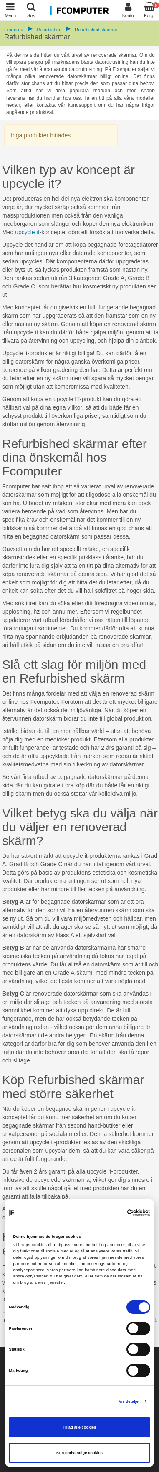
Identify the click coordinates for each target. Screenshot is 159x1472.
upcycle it (27, 232)
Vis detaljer (129, 1401)
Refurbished (49, 29)
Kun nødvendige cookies (79, 1453)
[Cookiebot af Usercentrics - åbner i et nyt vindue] (114, 1213)
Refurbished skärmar (96, 29)
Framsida (13, 29)
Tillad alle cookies (79, 1427)
